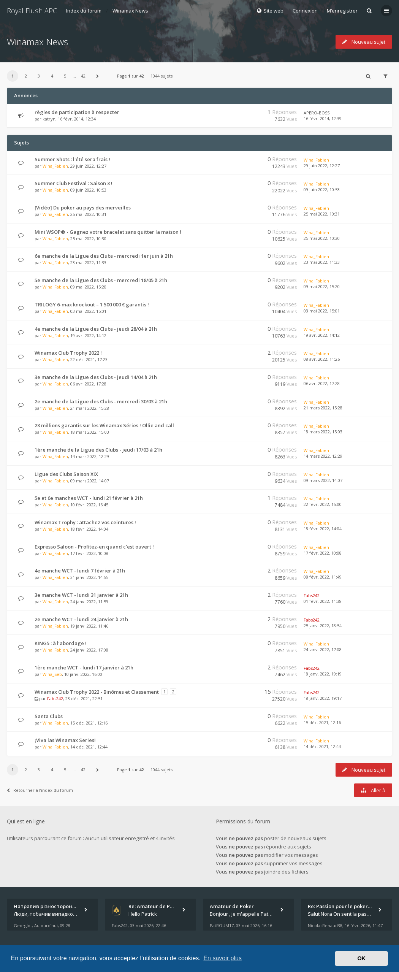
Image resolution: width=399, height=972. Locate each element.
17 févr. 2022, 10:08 (323, 553)
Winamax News (130, 10)
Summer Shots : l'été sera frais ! (72, 159)
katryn (49, 119)
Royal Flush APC (32, 10)
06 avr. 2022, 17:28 (322, 383)
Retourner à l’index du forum (40, 790)
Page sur (130, 76)
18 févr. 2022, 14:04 (323, 528)
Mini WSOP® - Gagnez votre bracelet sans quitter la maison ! (108, 231)
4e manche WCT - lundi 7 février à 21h (80, 570)
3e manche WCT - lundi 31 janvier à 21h (81, 594)
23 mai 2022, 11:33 (322, 262)
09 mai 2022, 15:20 (322, 286)
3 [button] (39, 76)
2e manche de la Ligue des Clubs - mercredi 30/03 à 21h (101, 401)
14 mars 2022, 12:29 (323, 456)
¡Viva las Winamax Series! (65, 740)
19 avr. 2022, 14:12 (322, 335)
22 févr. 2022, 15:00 (323, 504)
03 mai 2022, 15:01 (322, 311)
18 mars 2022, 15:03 (323, 431)
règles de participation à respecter (77, 112)
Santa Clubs (49, 716)
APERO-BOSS (316, 113)
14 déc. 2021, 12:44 (322, 746)
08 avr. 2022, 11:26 (322, 359)
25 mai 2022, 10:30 (322, 238)
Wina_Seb (52, 674)
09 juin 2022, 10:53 (322, 189)
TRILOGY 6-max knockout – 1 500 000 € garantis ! (92, 304)
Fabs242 (312, 595)
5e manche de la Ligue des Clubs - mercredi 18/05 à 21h (101, 280)
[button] (97, 76)
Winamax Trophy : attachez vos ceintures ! (85, 522)
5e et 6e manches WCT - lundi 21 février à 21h (89, 498)
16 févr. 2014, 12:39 (323, 118)
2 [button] (26, 76)
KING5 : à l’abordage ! (61, 643)
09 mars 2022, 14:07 (323, 480)
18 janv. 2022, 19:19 (323, 674)
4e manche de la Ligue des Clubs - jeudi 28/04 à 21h (96, 328)
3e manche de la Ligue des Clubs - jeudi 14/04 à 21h (96, 377)
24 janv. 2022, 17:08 (323, 649)
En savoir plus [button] (222, 958)
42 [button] (83, 76)
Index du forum (83, 10)
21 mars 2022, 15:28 (323, 408)
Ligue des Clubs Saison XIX (66, 474)
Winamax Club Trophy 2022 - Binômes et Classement (97, 691)
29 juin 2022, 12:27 (322, 165)
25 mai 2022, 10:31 (322, 214)
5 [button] (65, 76)
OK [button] (361, 958)
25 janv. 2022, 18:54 (323, 625)
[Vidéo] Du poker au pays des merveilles (83, 207)
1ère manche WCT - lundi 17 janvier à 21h (84, 667)
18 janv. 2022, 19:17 (323, 698)
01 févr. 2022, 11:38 (323, 601)
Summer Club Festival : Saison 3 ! (73, 183)
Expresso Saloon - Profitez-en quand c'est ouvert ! (94, 546)
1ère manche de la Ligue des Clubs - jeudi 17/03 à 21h (98, 449)
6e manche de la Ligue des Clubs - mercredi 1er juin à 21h (104, 255)
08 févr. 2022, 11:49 (323, 577)
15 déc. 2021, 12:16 (322, 722)
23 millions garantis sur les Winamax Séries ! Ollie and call (104, 425)
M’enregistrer (342, 10)
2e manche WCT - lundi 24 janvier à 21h (81, 619)
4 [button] (52, 76)
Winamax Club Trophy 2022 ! (68, 352)
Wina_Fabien (55, 166)
